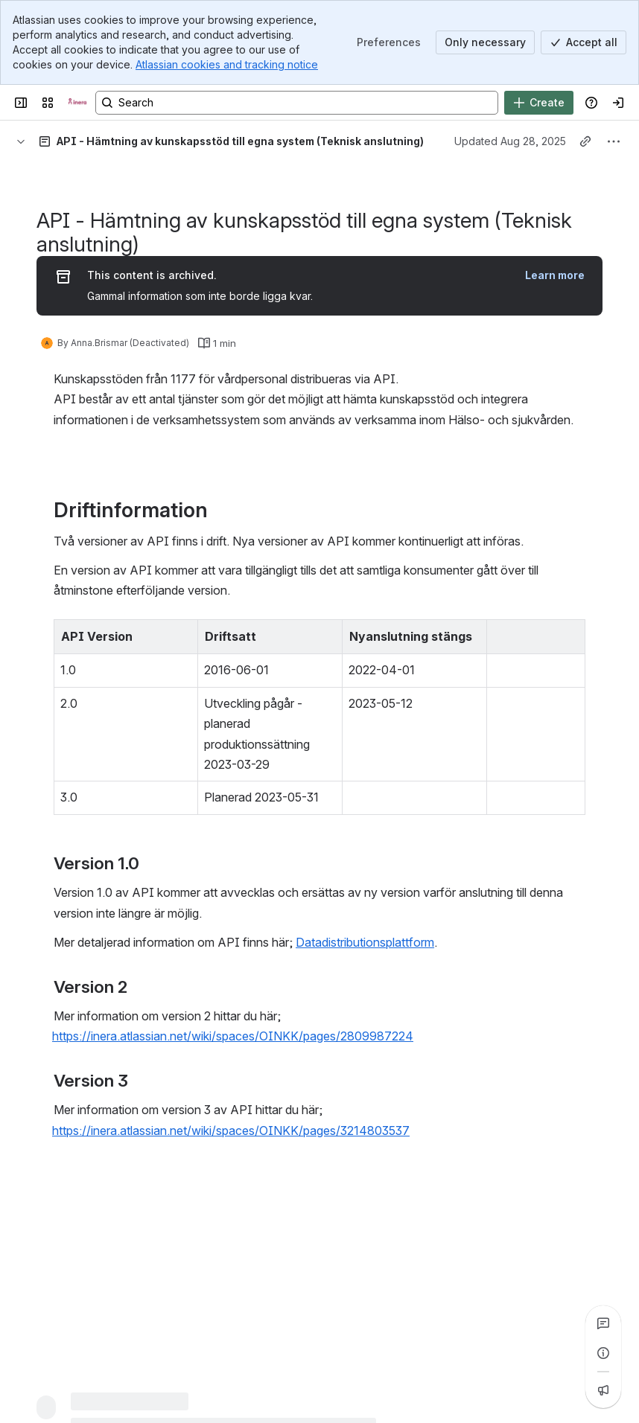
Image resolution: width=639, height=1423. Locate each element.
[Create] (538, 103)
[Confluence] (77, 103)
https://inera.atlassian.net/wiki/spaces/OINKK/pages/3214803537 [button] (231, 1130)
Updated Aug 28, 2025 (510, 141)
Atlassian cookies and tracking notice (227, 64)
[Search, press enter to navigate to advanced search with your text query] (296, 103)
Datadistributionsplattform (365, 942)
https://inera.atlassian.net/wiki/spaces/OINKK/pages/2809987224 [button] (232, 1036)
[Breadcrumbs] (21, 141)
